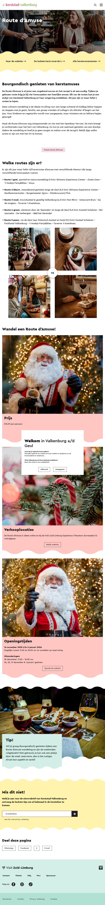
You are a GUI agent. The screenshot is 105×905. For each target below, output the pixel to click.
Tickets (18, 876)
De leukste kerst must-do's (48, 61)
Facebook (25, 848)
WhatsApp (8, 848)
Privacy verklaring (37, 899)
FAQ (29, 876)
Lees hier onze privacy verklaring (16, 819)
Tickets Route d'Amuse (53, 150)
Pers (38, 876)
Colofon (20, 899)
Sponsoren (51, 876)
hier (88, 130)
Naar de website (14, 61)
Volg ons (5, 884)
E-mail (47, 848)
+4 (52, 273)
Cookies (53, 899)
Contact (6, 876)
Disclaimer (7, 899)
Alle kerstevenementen (85, 61)
